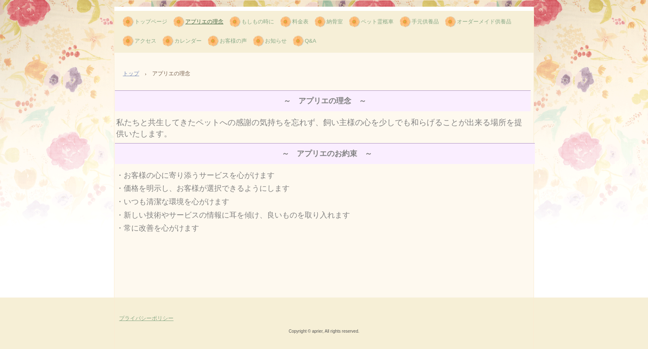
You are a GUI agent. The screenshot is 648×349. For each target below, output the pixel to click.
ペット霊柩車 (377, 21)
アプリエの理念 (204, 21)
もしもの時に (257, 21)
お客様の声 (233, 41)
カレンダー (188, 41)
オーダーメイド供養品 (484, 21)
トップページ (151, 21)
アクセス (145, 41)
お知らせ (276, 41)
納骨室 (335, 21)
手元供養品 (425, 21)
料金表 (300, 21)
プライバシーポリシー (146, 318)
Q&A (310, 41)
